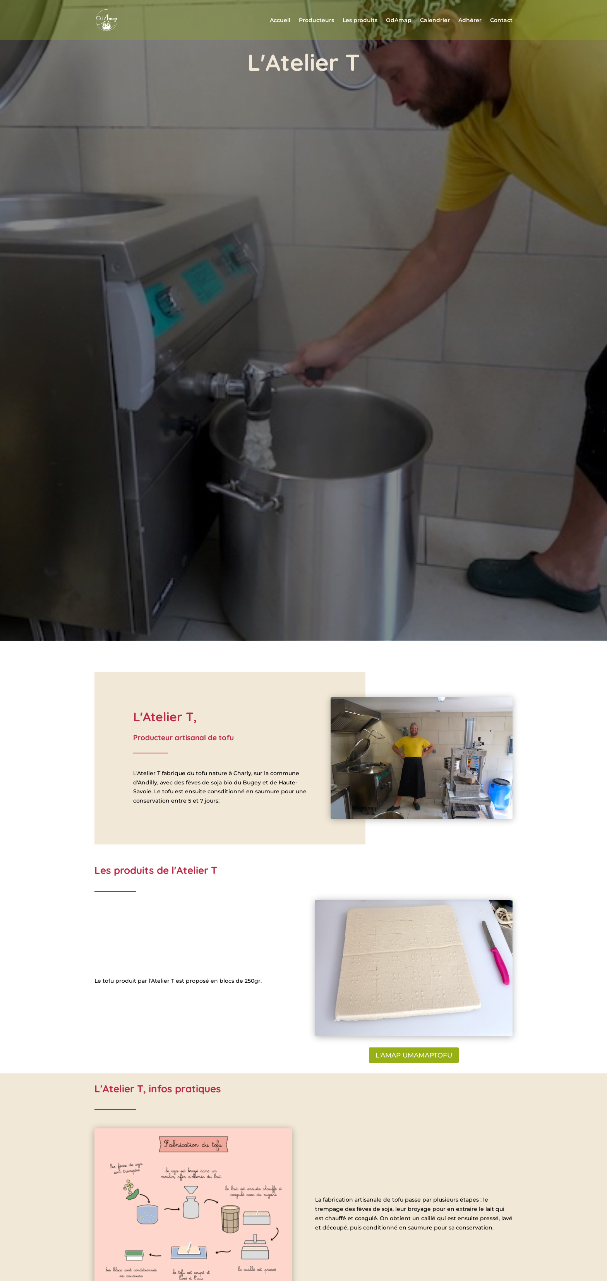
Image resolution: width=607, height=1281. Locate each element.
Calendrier (435, 20)
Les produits (360, 20)
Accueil (280, 20)
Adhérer (470, 20)
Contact (501, 20)
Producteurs (316, 20)
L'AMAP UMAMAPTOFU (414, 1055)
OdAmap (399, 20)
